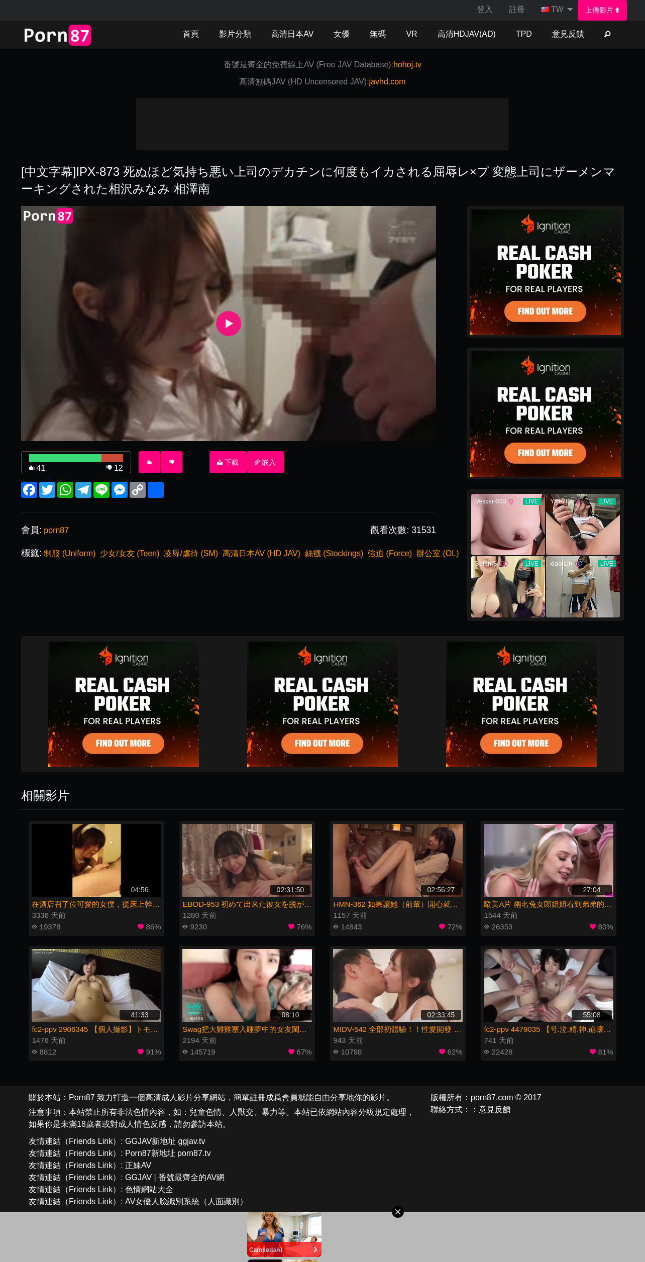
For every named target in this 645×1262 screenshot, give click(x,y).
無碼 (378, 34)
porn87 (56, 530)
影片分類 (235, 34)
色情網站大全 (149, 1189)
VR (411, 34)
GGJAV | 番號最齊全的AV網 (175, 1177)
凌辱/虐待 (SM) (191, 553)
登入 (485, 9)
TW (552, 9)
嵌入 (265, 462)
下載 (228, 462)
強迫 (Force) (390, 553)
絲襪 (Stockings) (334, 553)
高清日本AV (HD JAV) (261, 553)
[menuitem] (602, 10)
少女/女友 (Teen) (129, 553)
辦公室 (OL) (437, 553)
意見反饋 (568, 34)
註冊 (517, 9)
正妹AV (138, 1165)
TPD (524, 34)
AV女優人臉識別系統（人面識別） (186, 1201)
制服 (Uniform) (69, 553)
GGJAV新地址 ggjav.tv (165, 1141)
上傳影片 (602, 10)
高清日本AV (292, 34)
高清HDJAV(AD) (467, 34)
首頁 (191, 34)
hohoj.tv (407, 64)
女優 (342, 34)
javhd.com (387, 81)
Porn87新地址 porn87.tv (168, 1153)
